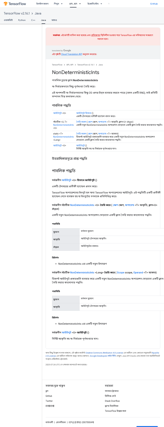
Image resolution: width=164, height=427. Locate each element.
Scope (120, 272)
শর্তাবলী (49, 422)
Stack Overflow (112, 401)
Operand (138, 272)
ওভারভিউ (8, 20)
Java (38, 13)
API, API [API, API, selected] (73, 3)
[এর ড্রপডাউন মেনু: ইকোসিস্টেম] (102, 3)
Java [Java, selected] (43, 20)
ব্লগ (47, 391)
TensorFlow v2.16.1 (17, 13)
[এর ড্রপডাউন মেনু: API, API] (81, 3)
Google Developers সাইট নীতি (103, 356)
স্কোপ (90, 122)
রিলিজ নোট (110, 396)
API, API (69, 65)
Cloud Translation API (71, 54)
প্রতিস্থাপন (95, 35)
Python (22, 20)
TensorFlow (57, 65)
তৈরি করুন (81, 122)
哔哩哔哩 (50, 406)
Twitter (49, 401)
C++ (33, 20)
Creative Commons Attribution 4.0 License (104, 353)
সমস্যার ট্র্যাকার (112, 391)
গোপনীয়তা (61, 422)
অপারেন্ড (102, 122)
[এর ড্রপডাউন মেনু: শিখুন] (62, 3)
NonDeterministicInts (63, 125)
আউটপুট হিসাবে (83, 113)
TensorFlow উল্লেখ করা (115, 411)
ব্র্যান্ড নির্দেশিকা (111, 406)
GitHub (154, 3)
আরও (54, 20)
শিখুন (56, 3)
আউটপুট (57, 113)
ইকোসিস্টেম (92, 3)
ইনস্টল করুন (42, 3)
